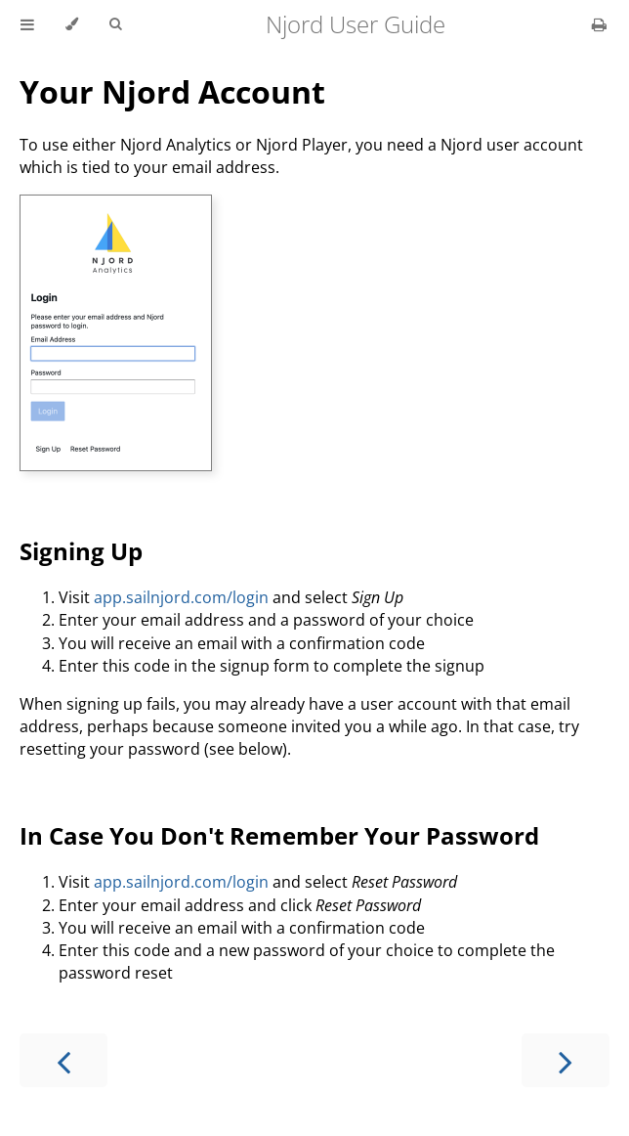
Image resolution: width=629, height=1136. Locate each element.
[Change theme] (72, 24)
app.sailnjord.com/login (181, 597)
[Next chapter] (565, 1060)
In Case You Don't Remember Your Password (279, 835)
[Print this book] (599, 24)
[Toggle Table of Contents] (27, 24)
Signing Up (81, 551)
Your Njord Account (172, 91)
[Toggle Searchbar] (115, 24)
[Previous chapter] (63, 1060)
